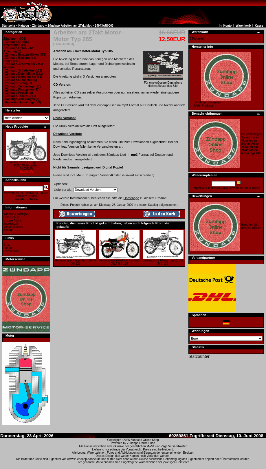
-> (10, 38)
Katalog (23, 25)
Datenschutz (11, 217)
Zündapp (38, 25)
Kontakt (8, 230)
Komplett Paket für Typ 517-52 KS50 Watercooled (26, 164)
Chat (6, 244)
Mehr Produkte (203, 105)
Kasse (259, 25)
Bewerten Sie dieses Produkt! (251, 226)
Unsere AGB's (12, 220)
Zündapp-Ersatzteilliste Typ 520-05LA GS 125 (119, 262)
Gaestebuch (11, 251)
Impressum (10, 223)
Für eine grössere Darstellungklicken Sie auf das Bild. (163, 82)
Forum (7, 248)
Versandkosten (13, 226)
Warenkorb (243, 25)
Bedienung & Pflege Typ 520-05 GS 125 (75, 262)
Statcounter (199, 356)
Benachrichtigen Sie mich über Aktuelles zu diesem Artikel (251, 144)
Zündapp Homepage (207, 102)
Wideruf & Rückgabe (16, 214)
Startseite (8, 25)
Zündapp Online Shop (145, 439)
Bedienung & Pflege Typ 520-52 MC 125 (163, 262)
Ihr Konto (225, 25)
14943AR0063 (104, 25)
